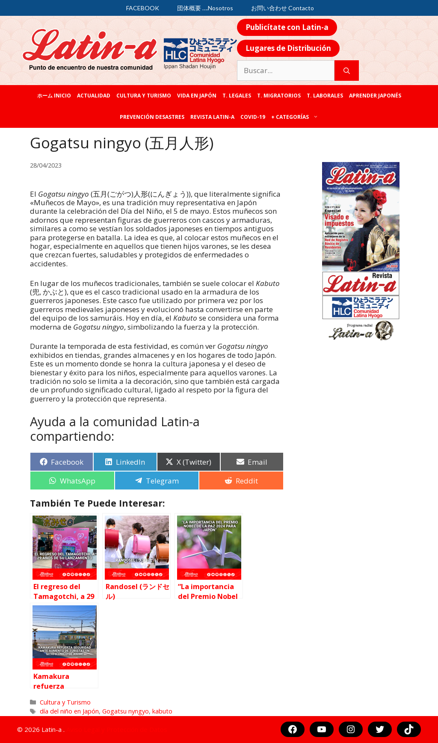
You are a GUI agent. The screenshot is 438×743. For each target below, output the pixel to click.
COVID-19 (252, 117)
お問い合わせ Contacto (282, 8)
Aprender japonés (375, 95)
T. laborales (325, 95)
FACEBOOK (142, 8)
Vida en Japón (196, 95)
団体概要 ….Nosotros (205, 8)
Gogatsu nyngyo (125, 711)
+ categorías (296, 117)
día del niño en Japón (69, 711)
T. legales (236, 95)
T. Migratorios (279, 95)
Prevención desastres (152, 117)
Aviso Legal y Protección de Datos (116, 729)
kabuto (162, 711)
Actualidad (93, 95)
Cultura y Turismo (143, 95)
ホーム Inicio (54, 95)
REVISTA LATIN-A (212, 117)
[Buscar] (346, 70)
